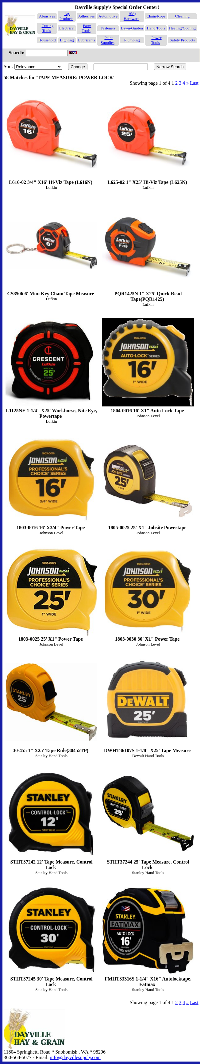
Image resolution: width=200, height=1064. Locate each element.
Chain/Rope (155, 16)
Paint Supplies (107, 40)
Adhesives (86, 16)
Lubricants (86, 40)
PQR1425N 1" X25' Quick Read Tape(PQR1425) (148, 250)
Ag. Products (67, 16)
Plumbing (132, 40)
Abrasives (47, 16)
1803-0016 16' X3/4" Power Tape (51, 481)
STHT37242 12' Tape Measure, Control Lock (51, 819)
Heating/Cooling (182, 28)
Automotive (107, 16)
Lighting (67, 40)
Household (47, 40)
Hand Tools (156, 28)
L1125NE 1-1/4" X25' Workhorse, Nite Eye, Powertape (51, 367)
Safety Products (182, 40)
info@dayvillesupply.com (75, 1057)
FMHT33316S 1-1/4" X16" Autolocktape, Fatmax (148, 936)
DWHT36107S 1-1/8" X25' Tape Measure (148, 704)
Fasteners (108, 28)
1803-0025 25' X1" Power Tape (51, 593)
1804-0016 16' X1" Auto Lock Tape (148, 364)
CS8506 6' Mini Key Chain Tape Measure (51, 247)
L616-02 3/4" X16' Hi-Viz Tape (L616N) (51, 136)
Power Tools (156, 40)
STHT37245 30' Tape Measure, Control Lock (51, 936)
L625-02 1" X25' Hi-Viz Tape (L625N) (148, 136)
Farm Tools (86, 28)
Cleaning (182, 16)
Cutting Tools (48, 28)
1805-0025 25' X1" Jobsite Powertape (148, 481)
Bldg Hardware (131, 16)
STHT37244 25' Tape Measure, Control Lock (148, 819)
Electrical (67, 28)
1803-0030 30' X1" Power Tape (148, 593)
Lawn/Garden (132, 28)
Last (194, 83)
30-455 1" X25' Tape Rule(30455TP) (51, 704)
